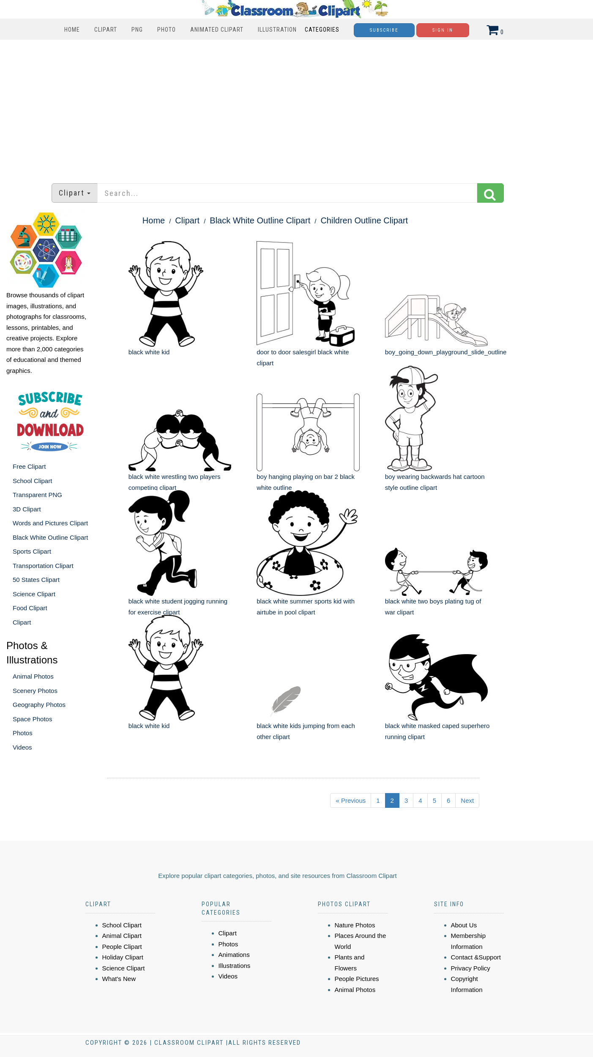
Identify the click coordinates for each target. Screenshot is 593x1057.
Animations (234, 954)
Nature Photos (355, 925)
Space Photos (32, 719)
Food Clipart (30, 607)
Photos (23, 732)
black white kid (149, 352)
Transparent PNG (37, 494)
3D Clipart (27, 509)
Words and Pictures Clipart (50, 523)
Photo (166, 29)
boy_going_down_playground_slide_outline (446, 352)
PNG (137, 29)
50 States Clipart (36, 579)
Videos (22, 747)
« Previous (351, 800)
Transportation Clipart (43, 565)
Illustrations (235, 965)
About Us (464, 925)
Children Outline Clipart (364, 220)
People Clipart (122, 946)
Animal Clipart (122, 935)
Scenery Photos (35, 690)
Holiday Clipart (123, 957)
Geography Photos (39, 704)
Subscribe (384, 30)
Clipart (105, 29)
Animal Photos (33, 676)
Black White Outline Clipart (50, 537)
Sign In (442, 30)
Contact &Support (476, 957)
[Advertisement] (296, 107)
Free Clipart (29, 466)
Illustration (277, 29)
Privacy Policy (470, 968)
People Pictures (357, 978)
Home (72, 29)
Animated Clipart (216, 29)
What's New (119, 978)
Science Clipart (34, 594)
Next (467, 800)
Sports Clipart (32, 551)
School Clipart (32, 480)
